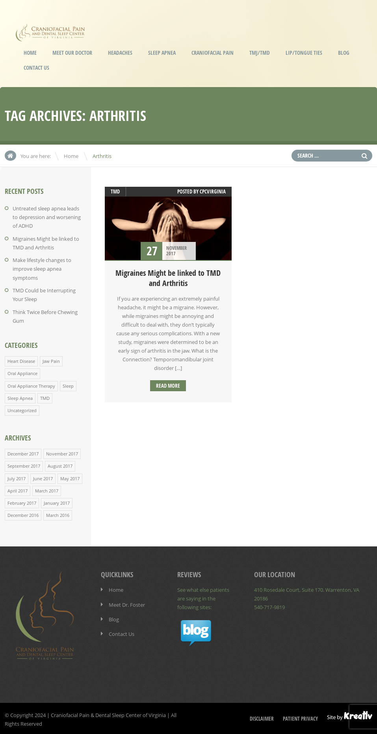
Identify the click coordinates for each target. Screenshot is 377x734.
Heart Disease (21, 360)
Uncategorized (22, 409)
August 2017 (60, 464)
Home (30, 52)
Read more (168, 385)
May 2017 (70, 476)
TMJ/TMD (259, 52)
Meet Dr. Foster (127, 602)
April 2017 (17, 489)
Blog (343, 52)
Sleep (68, 384)
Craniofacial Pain (212, 52)
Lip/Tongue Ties (304, 52)
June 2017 (43, 476)
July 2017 (16, 476)
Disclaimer (262, 716)
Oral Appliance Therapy (31, 384)
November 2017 (62, 452)
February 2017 (21, 501)
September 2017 (23, 464)
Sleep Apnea (162, 52)
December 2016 (23, 513)
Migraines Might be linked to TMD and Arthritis (168, 278)
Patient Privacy (300, 716)
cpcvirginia (213, 191)
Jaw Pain (51, 360)
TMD (45, 397)
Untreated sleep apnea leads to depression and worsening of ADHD (47, 217)
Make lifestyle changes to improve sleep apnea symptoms (42, 268)
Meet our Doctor (72, 52)
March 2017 (46, 489)
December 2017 (23, 452)
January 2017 (57, 501)
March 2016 (57, 513)
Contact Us (36, 67)
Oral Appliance (22, 372)
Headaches (120, 52)
